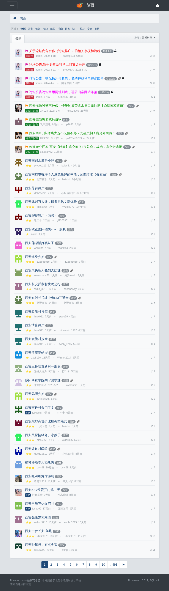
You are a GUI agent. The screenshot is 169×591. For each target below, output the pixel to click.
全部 (23, 28)
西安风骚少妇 (34, 394)
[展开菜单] (12, 5)
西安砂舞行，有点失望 (41, 544)
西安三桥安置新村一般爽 (43, 366)
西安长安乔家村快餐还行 (43, 284)
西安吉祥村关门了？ (39, 407)
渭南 (60, 28)
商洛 (97, 28)
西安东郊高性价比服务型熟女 (46, 421)
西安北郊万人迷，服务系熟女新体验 (51, 201)
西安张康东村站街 (38, 517)
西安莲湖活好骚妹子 (39, 243)
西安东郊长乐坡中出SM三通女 (47, 298)
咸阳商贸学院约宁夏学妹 (43, 380)
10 (103, 564)
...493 (113, 564)
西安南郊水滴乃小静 (39, 160)
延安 (67, 28)
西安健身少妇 (34, 257)
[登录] (157, 5)
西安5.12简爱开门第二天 (42, 490)
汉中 (74, 28)
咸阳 (52, 28)
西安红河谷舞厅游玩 (39, 476)
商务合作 (107, 51)
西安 (30, 28)
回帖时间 (147, 37)
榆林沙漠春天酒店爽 (39, 462)
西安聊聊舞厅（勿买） (41, 215)
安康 (89, 28)
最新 (18, 38)
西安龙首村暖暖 (36, 449)
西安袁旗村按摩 (36, 311)
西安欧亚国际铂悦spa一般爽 (45, 229)
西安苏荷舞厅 (34, 188)
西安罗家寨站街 (36, 352)
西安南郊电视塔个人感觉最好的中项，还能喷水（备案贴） (67, 174)
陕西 (23, 18)
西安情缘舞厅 (34, 325)
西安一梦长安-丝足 (38, 531)
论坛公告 (92, 64)
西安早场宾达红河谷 (39, 503)
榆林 (82, 28)
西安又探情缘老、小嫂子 (43, 435)
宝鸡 (45, 28)
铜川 (38, 28)
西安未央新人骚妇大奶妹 (43, 270)
